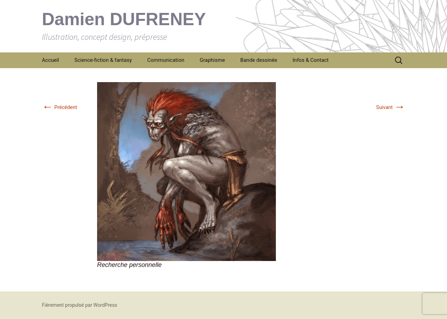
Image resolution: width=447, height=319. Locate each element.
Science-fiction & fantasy (103, 60)
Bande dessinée (258, 60)
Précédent (59, 107)
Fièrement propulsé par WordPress (79, 305)
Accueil (50, 60)
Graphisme (212, 60)
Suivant (390, 107)
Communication (165, 60)
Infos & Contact (311, 60)
